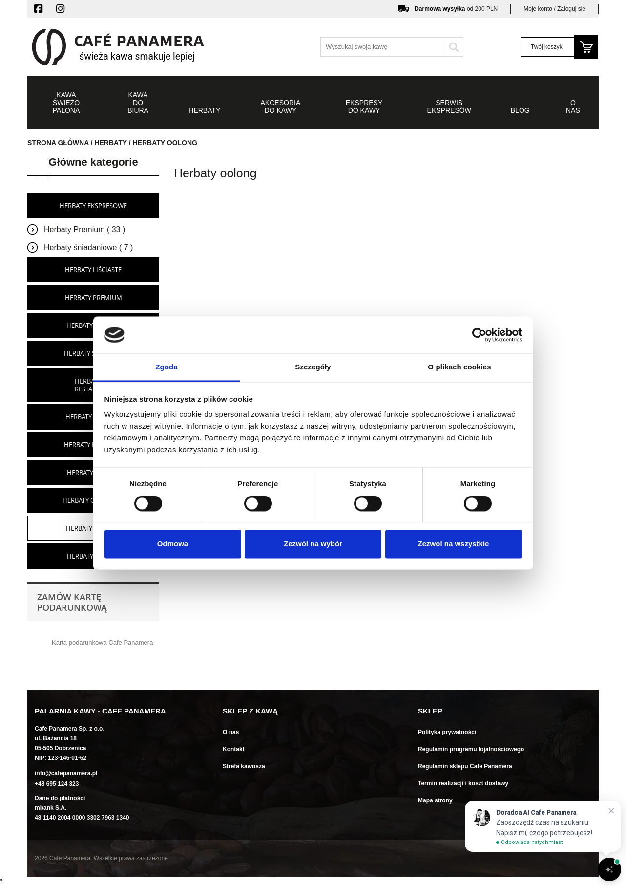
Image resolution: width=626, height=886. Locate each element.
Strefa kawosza (244, 766)
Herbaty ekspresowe (93, 205)
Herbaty (204, 110)
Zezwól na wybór (313, 544)
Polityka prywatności (447, 732)
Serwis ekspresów (449, 106)
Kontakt (234, 749)
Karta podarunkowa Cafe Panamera (102, 642)
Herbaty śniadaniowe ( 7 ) (88, 247)
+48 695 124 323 (57, 783)
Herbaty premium (93, 297)
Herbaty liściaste (93, 269)
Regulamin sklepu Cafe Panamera (465, 766)
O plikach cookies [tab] (459, 367)
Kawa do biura (137, 102)
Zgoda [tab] (166, 367)
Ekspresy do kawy (364, 106)
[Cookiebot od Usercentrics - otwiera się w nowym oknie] (479, 334)
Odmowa (172, 544)
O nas (231, 732)
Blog (520, 110)
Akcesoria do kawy (281, 106)
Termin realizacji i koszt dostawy (463, 783)
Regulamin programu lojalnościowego (471, 749)
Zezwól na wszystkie (453, 544)
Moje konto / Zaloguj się (554, 8)
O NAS (573, 106)
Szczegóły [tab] (313, 367)
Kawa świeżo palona (66, 102)
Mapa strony (435, 800)
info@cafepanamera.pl (66, 773)
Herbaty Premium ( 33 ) (84, 229)
